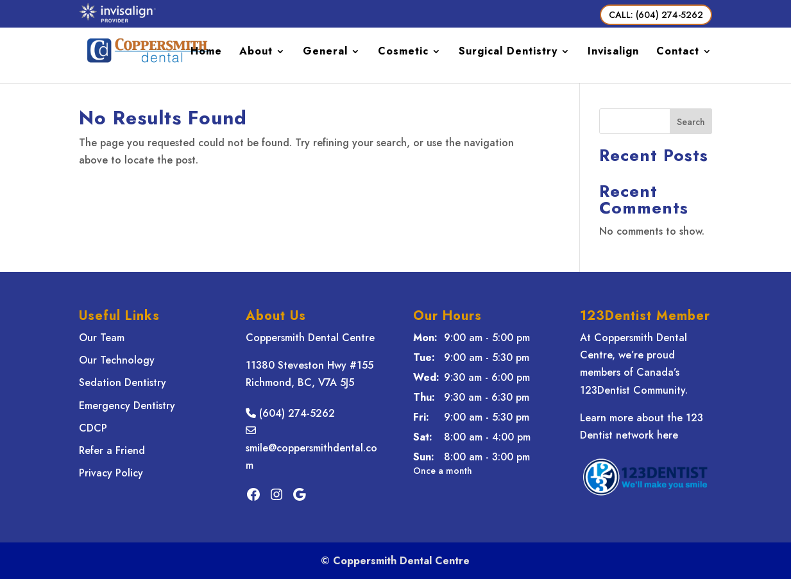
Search (691, 121)
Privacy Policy (111, 473)
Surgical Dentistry (508, 52)
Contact (677, 52)
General (325, 52)
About (256, 52)
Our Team (101, 337)
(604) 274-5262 (290, 413)
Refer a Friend (112, 450)
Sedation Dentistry (122, 382)
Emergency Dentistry (127, 405)
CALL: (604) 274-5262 (656, 14)
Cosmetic (403, 52)
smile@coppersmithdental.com (311, 448)
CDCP (93, 428)
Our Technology (117, 360)
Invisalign (613, 52)
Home (206, 52)
